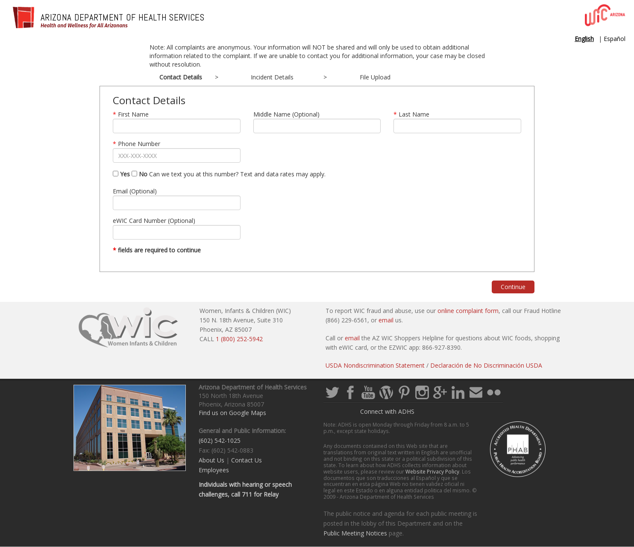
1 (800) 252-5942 (239, 339)
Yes (121, 174)
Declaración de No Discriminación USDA (486, 365)
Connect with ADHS (387, 411)
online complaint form (468, 311)
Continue (513, 287)
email (386, 320)
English (584, 39)
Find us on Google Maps (232, 413)
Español (614, 39)
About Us (211, 460)
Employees (214, 470)
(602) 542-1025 (220, 440)
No (139, 174)
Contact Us (246, 460)
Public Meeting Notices (355, 533)
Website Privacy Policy (432, 471)
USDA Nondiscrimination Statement (375, 365)
